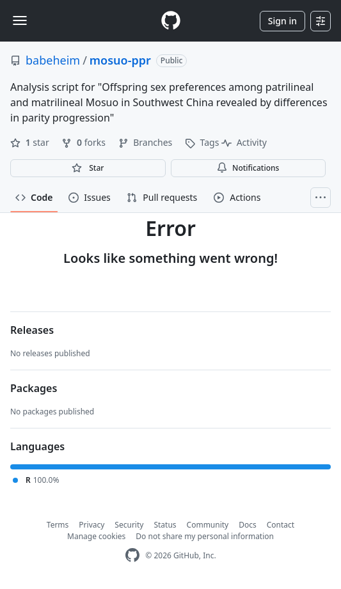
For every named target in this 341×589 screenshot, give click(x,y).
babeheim (53, 60)
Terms (58, 524)
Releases (32, 330)
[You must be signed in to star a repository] (88, 168)
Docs (248, 524)
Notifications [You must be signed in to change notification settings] (248, 167)
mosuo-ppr (120, 60)
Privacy (91, 524)
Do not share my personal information (205, 536)
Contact (280, 524)
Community (208, 524)
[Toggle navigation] (19, 20)
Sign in (282, 21)
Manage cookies (96, 536)
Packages (33, 388)
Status (165, 524)
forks (84, 142)
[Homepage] (171, 20)
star (30, 142)
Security (129, 524)
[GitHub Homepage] (132, 555)
